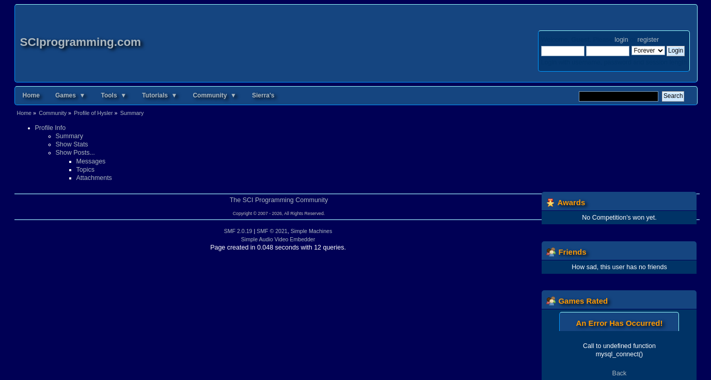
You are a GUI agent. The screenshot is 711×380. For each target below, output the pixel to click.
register (648, 39)
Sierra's (263, 95)
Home (31, 95)
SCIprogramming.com (80, 42)
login (621, 39)
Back (619, 373)
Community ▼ (214, 95)
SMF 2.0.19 (238, 231)
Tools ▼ (114, 95)
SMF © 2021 (272, 231)
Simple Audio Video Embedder (278, 239)
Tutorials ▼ (159, 95)
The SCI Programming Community (279, 200)
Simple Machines (312, 231)
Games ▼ (70, 95)
